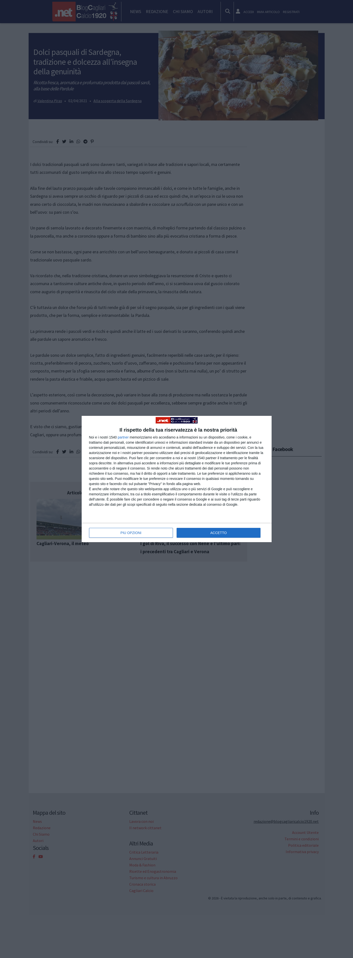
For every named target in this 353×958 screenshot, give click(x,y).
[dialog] (177, 479)
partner (123, 437)
